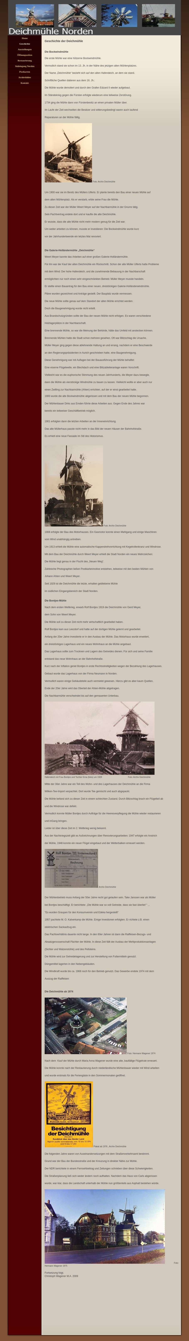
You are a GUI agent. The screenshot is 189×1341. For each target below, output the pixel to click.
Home (25, 38)
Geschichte (24, 43)
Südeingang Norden (24, 66)
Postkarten (24, 71)
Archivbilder (24, 77)
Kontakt (25, 83)
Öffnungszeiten (24, 55)
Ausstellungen (25, 49)
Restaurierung (25, 60)
